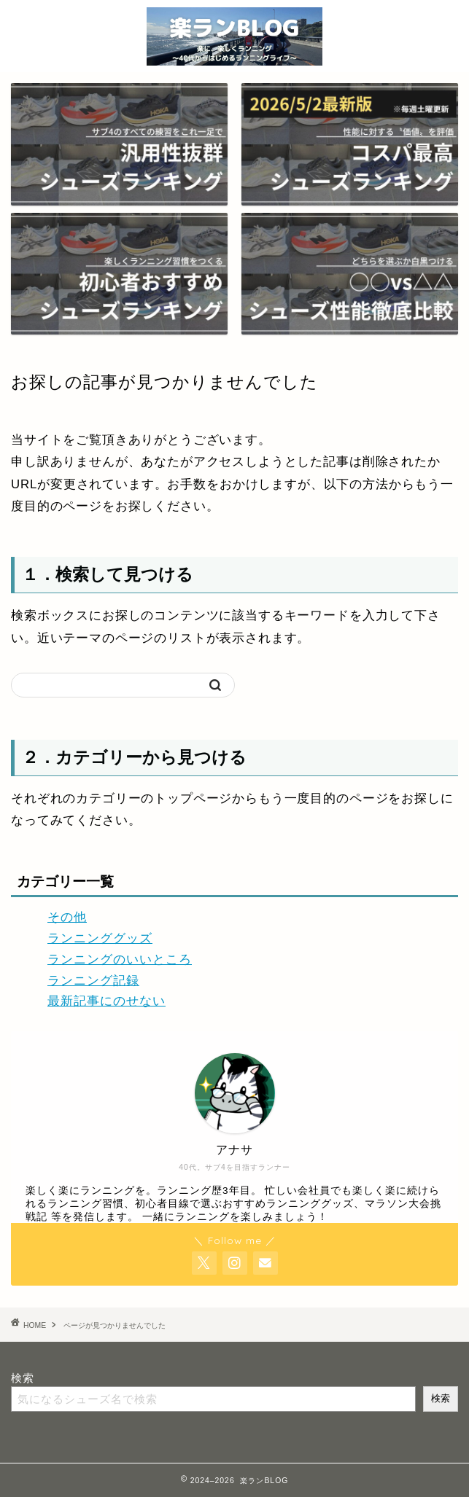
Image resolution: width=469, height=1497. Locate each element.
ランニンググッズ (99, 938)
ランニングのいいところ (119, 959)
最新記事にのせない (106, 1001)
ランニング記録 (93, 981)
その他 (67, 917)
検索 (22, 1378)
